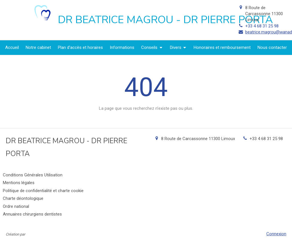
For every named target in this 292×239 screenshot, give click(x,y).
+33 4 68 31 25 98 (262, 26)
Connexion (276, 233)
